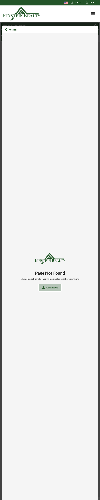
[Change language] (66, 2)
